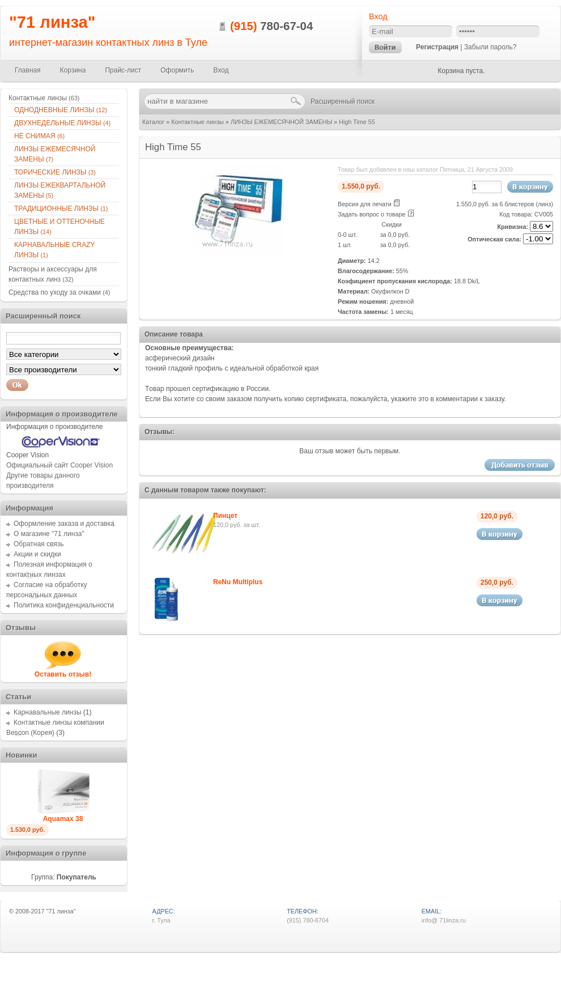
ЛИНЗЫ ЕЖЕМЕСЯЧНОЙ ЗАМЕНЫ (281, 121)
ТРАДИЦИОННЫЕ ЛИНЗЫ (61, 208)
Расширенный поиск (343, 101)
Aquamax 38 (63, 819)
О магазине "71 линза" (49, 534)
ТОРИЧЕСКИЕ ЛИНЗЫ (55, 172)
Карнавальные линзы (48, 712)
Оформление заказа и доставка (64, 524)
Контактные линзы (197, 121)
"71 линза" (52, 22)
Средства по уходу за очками (59, 292)
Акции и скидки (37, 554)
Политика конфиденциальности (64, 605)
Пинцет (225, 516)
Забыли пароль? (490, 47)
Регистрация (437, 47)
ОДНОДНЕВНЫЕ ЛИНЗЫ (60, 110)
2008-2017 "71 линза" (45, 911)
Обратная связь (38, 544)
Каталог (153, 121)
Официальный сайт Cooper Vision (59, 465)
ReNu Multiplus (237, 582)
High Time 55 (357, 121)
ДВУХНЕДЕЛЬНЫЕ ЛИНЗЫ (62, 123)
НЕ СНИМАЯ (39, 136)
